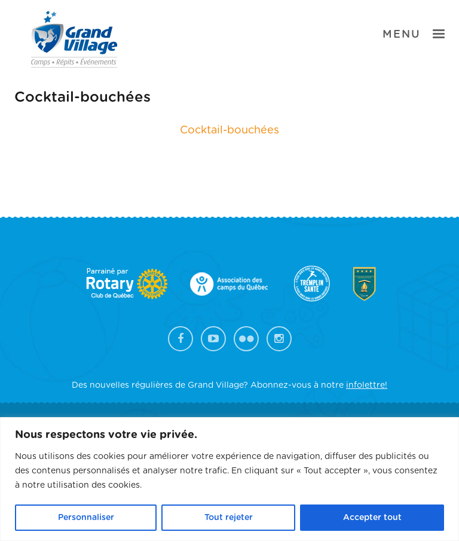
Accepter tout (372, 517)
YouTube (213, 338)
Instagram (279, 338)
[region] (229, 479)
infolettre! (366, 385)
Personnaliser (86, 517)
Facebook (180, 338)
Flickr (246, 338)
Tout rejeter (228, 517)
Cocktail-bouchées (229, 130)
